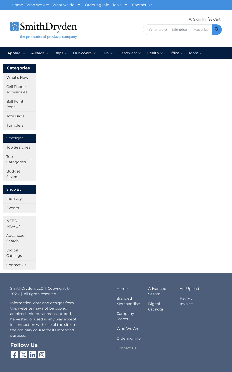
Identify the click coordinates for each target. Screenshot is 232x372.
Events (12, 208)
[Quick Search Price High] (201, 29)
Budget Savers (13, 174)
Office (176, 53)
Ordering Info (97, 5)
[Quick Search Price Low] (180, 29)
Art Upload (189, 289)
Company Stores (125, 316)
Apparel (16, 53)
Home (17, 5)
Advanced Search (15, 238)
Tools (116, 5)
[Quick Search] (156, 29)
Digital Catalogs (14, 253)
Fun (107, 53)
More (195, 53)
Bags (60, 53)
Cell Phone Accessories (16, 89)
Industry (14, 199)
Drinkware (84, 53)
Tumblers (15, 125)
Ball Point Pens (15, 104)
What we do (63, 5)
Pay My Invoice (186, 301)
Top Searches (18, 147)
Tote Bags (15, 116)
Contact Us (142, 5)
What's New (17, 77)
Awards (39, 53)
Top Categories (16, 159)
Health (155, 53)
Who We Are (37, 5)
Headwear (129, 53)
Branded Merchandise (128, 301)
